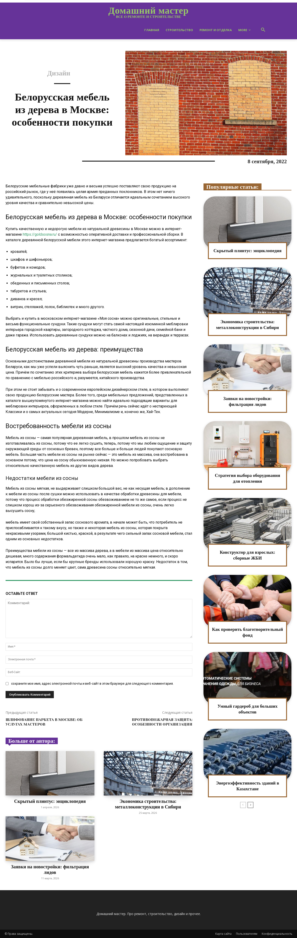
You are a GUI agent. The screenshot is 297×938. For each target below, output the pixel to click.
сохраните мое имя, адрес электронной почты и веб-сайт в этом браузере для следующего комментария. (92, 683)
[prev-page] (243, 805)
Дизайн (58, 73)
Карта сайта (223, 934)
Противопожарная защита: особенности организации (162, 721)
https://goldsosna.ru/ (40, 234)
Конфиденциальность (277, 934)
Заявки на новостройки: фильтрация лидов (50, 869)
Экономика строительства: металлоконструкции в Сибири (148, 804)
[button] (263, 30)
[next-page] (250, 805)
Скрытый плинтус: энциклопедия (50, 801)
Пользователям (246, 934)
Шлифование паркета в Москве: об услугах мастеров (44, 721)
